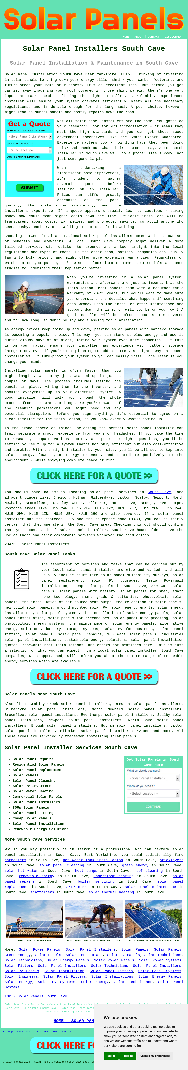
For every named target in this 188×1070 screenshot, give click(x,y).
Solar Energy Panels (68, 960)
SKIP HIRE (76, 887)
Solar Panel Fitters (111, 971)
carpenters (15, 860)
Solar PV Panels (123, 955)
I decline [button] (128, 1055)
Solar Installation (64, 971)
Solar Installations (112, 977)
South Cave (159, 492)
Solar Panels (134, 950)
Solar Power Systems (160, 960)
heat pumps (86, 871)
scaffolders (42, 892)
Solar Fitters (19, 966)
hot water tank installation (93, 860)
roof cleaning (148, 871)
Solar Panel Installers (91, 950)
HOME (126, 36)
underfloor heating (114, 876)
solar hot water (21, 871)
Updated (66, 1031)
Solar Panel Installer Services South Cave (71, 748)
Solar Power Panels (39, 950)
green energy (135, 865)
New (55, 1031)
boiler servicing (96, 882)
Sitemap (8, 1031)
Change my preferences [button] (155, 1055)
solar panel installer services (115, 731)
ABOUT (139, 36)
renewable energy (36, 876)
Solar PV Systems (56, 982)
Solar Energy (18, 982)
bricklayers (171, 860)
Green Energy (18, 955)
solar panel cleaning (61, 865)
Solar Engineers (21, 977)
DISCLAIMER (173, 36)
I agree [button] (111, 1055)
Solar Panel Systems (159, 971)
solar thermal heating (111, 892)
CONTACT (154, 36)
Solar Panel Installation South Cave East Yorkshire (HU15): (69, 74)
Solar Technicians (84, 955)
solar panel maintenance (150, 887)
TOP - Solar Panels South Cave (36, 996)
